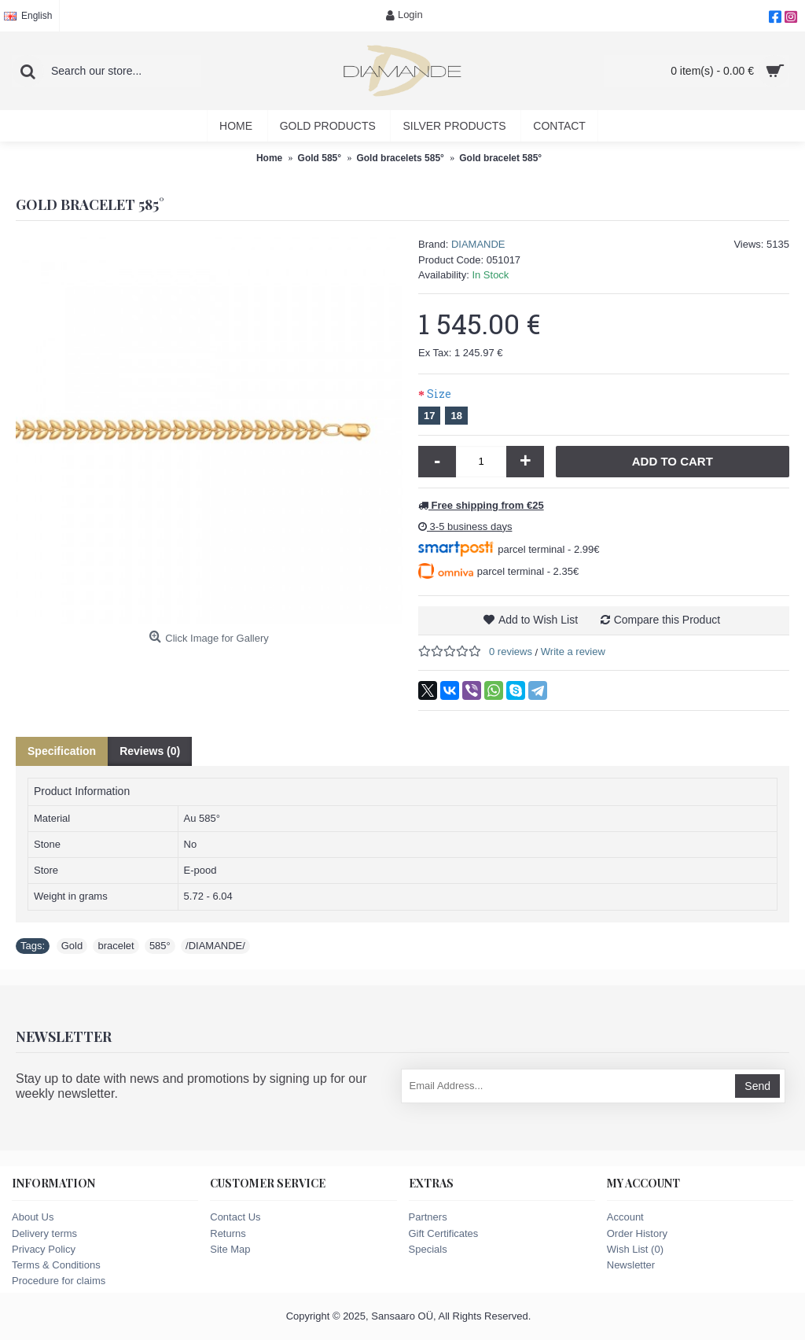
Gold (72, 946)
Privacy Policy (43, 1249)
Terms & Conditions (56, 1265)
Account (625, 1217)
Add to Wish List (538, 619)
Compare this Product (667, 619)
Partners (428, 1217)
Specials (428, 1249)
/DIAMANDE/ (215, 946)
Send (757, 1086)
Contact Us (235, 1217)
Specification (62, 751)
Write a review (573, 651)
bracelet (115, 946)
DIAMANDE (478, 244)
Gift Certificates (444, 1233)
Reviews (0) (149, 751)
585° (160, 946)
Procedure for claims (58, 1281)
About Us (32, 1217)
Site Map (230, 1249)
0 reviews (510, 651)
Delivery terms (44, 1233)
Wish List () (635, 1249)
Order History (637, 1233)
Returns (228, 1233)
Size (439, 393)
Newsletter (631, 1265)
